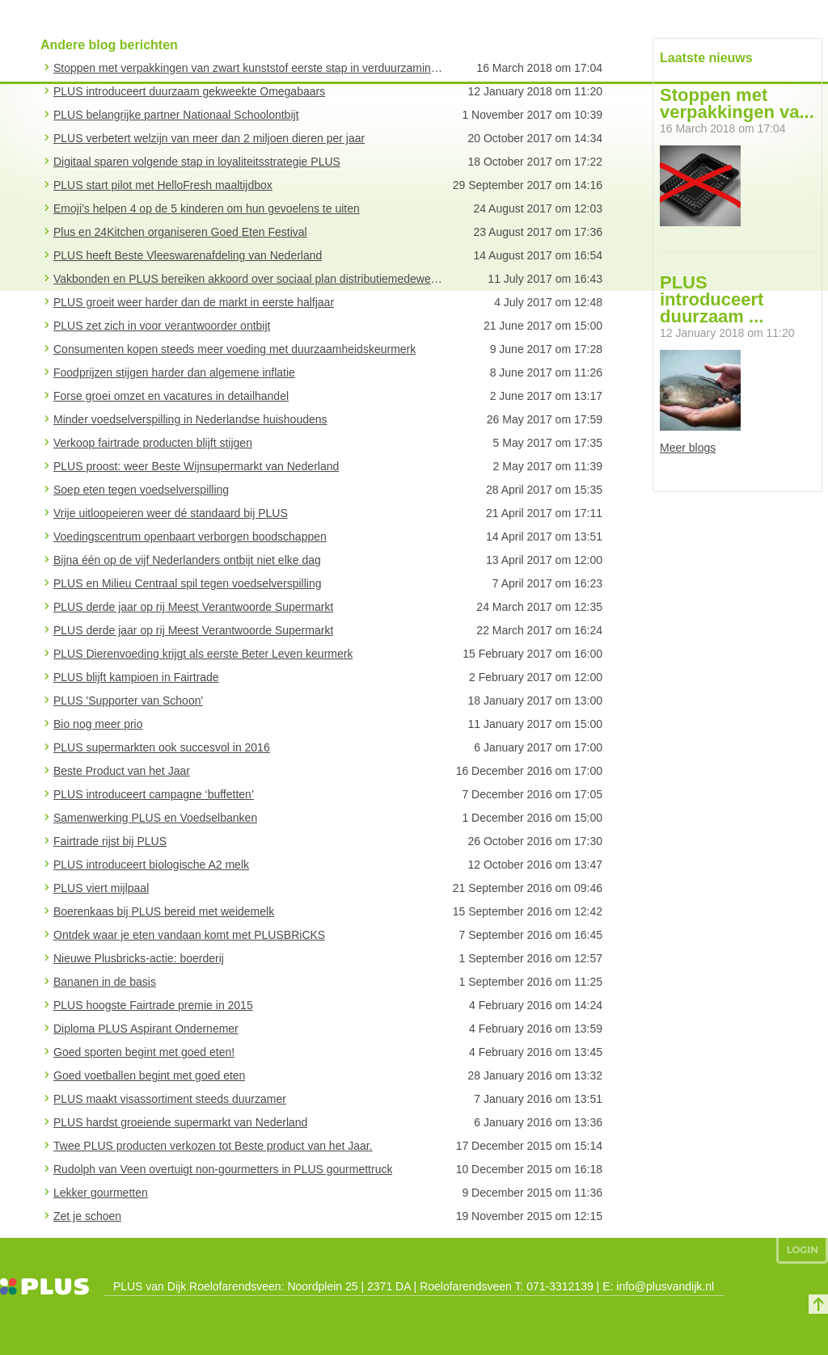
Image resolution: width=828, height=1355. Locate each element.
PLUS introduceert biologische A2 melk (151, 864)
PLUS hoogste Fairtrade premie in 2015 (153, 1005)
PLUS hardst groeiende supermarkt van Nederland (180, 1122)
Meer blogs (688, 447)
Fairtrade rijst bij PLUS (110, 841)
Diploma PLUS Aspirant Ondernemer (146, 1028)
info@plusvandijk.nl (665, 1286)
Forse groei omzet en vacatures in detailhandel (171, 395)
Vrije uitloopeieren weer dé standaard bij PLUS (170, 513)
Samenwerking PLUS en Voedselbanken (155, 817)
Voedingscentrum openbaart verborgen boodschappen (190, 536)
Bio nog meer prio (98, 723)
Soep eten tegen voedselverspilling (141, 489)
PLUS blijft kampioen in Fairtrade (136, 677)
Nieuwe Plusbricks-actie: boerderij (138, 958)
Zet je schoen (87, 1216)
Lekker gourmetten (100, 1192)
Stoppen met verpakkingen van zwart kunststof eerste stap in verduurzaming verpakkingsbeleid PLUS (249, 67)
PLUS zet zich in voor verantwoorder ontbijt (161, 325)
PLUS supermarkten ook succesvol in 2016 (161, 747)
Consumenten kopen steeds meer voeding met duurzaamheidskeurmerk (234, 349)
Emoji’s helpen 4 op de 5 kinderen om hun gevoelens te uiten (206, 208)
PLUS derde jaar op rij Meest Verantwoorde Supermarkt (193, 606)
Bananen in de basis (104, 981)
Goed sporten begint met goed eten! (143, 1052)
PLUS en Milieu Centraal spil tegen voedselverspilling (187, 583)
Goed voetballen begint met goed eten (149, 1075)
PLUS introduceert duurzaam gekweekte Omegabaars (189, 91)
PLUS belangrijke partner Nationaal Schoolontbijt (176, 114)
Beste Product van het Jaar (121, 770)
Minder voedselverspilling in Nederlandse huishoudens (190, 419)
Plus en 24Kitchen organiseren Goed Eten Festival (180, 231)
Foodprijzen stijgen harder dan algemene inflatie (174, 372)
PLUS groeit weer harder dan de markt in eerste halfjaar (193, 302)
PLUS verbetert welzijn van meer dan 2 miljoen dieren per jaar (209, 138)
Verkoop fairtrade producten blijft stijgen (152, 442)
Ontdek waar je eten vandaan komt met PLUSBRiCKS (189, 934)
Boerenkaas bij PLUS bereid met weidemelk (163, 911)
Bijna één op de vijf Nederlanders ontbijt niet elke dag (187, 559)
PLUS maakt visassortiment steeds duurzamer (169, 1098)
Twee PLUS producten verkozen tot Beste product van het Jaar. (213, 1145)
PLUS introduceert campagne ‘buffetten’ (153, 794)
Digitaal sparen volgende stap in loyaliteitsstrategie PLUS (196, 161)
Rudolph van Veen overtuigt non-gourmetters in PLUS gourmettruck (222, 1169)
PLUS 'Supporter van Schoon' (128, 700)
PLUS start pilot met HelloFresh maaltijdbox (162, 185)
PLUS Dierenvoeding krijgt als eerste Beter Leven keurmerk (203, 653)
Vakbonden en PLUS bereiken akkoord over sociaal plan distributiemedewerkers (249, 278)
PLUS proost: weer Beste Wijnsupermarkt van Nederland (196, 466)
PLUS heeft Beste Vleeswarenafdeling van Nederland (187, 255)
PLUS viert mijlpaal (101, 888)
